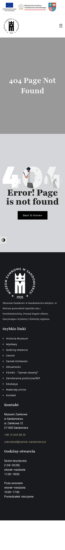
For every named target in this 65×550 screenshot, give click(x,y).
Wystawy (11, 344)
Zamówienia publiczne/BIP (23, 378)
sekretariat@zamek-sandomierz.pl (25, 442)
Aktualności (13, 367)
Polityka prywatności (25, 535)
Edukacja (12, 384)
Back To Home (32, 215)
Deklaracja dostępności (33, 540)
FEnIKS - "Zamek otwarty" (22, 372)
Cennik (10, 355)
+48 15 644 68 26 (15, 434)
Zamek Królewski (17, 361)
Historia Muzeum (17, 338)
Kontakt (11, 395)
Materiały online (16, 389)
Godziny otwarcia (17, 349)
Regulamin (46, 535)
